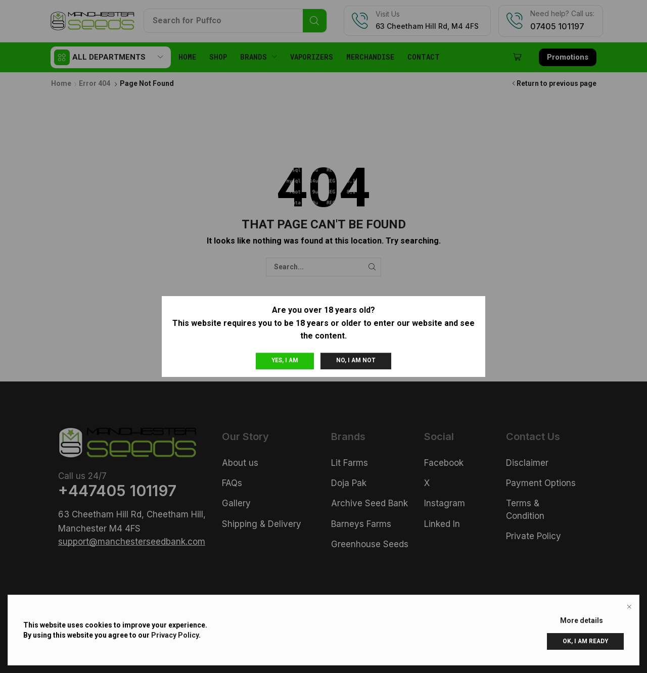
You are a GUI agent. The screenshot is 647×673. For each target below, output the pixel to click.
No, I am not (356, 360)
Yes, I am (284, 360)
